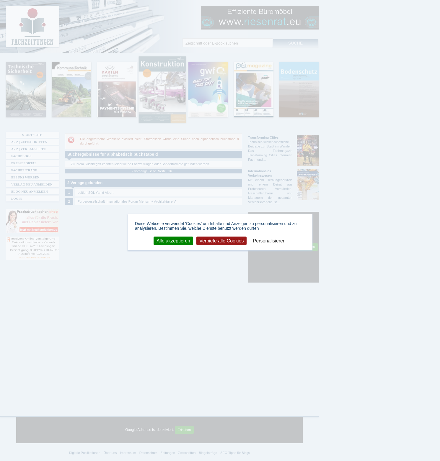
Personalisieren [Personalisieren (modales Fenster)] (269, 240)
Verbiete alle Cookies (221, 240)
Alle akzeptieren (173, 240)
